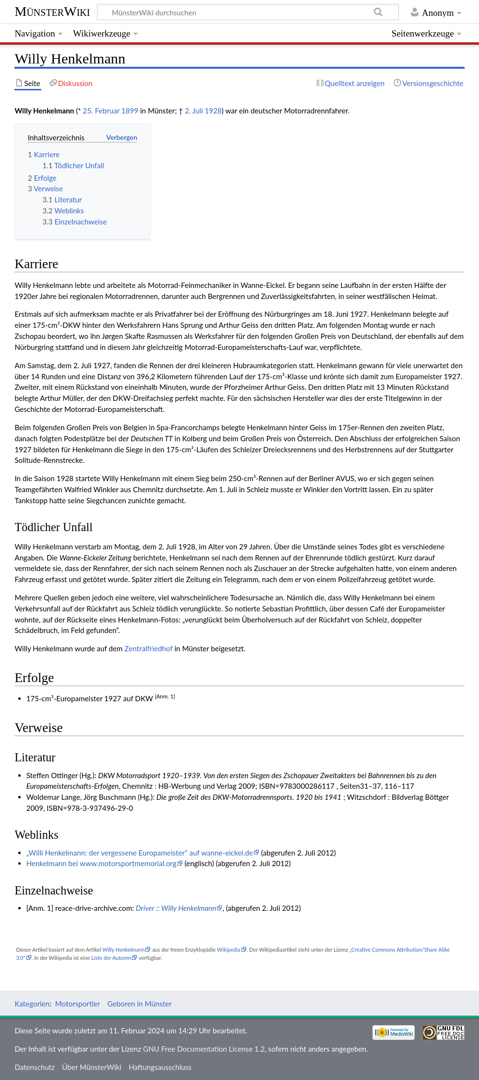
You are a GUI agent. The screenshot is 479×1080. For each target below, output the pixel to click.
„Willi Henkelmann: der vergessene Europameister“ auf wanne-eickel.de (139, 852)
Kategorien (31, 1003)
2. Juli (194, 110)
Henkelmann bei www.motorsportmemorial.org (101, 863)
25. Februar (101, 110)
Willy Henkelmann (123, 949)
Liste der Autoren (111, 958)
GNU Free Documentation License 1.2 (203, 1048)
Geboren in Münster (140, 1003)
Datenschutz (34, 1067)
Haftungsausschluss (160, 1067)
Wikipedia (228, 949)
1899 (129, 110)
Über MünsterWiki (91, 1067)
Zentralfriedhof (148, 648)
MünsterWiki (52, 11)
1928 (213, 110)
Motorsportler (77, 1003)
